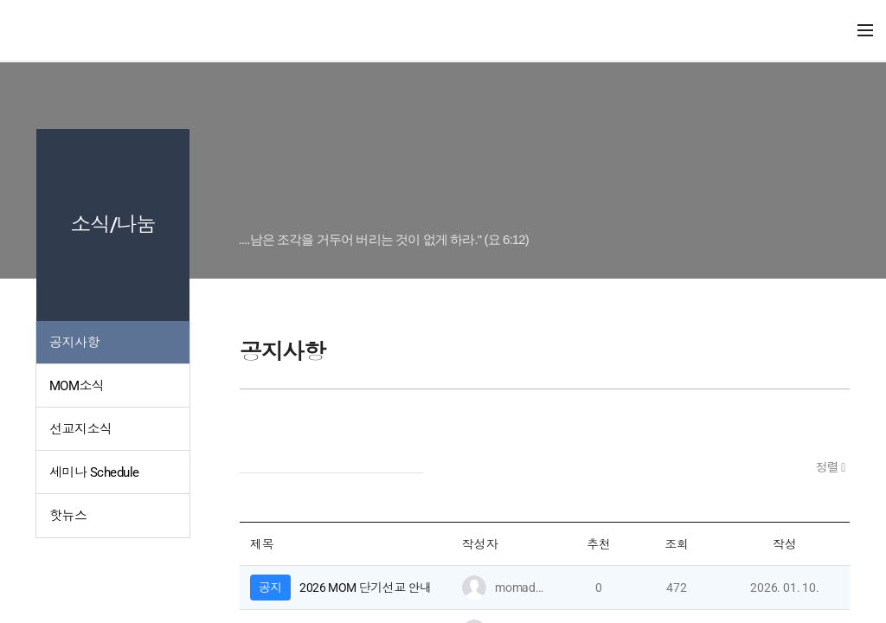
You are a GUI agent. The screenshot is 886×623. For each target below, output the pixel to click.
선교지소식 (80, 429)
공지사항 (74, 342)
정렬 (828, 467)
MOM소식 (76, 386)
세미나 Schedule (94, 472)
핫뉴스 (68, 515)
